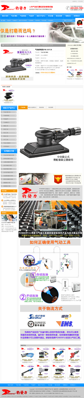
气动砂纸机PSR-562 (8, 102)
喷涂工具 (6, 136)
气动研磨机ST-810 (74, 362)
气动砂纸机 (23, 16)
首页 (14, 45)
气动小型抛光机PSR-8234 (27, 379)
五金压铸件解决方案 (9, 155)
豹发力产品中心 (41, 16)
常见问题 (80, 1)
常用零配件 (6, 146)
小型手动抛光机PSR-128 (74, 379)
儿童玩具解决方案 (8, 162)
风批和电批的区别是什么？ (10, 206)
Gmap (61, 393)
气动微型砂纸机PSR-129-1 (43, 379)
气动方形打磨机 (36, 45)
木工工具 (6, 139)
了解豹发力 (68, 16)
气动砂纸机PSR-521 (43, 362)
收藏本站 (74, 1)
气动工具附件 (7, 143)
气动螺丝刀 (14, 20)
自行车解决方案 (8, 165)
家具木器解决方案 (8, 179)
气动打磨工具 (7, 112)
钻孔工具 (6, 132)
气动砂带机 (37, 20)
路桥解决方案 (7, 186)
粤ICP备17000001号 (55, 393)
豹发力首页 (5, 16)
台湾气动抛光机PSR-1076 (59, 362)
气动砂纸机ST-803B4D (27, 362)
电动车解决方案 (8, 169)
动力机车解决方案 (8, 172)
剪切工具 (6, 129)
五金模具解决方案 (8, 175)
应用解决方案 (9, 151)
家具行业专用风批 (23, 20)
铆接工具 (6, 125)
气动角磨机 (30, 20)
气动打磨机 (14, 16)
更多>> (14, 190)
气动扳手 (31, 16)
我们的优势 (59, 16)
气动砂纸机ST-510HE (59, 379)
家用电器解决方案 (8, 158)
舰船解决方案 (7, 182)
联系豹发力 (77, 16)
